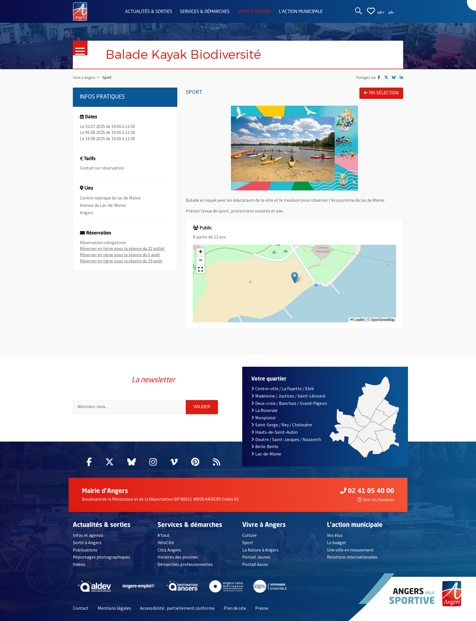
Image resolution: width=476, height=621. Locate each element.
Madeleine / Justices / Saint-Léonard (288, 396)
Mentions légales (114, 608)
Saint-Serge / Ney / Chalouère (281, 424)
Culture (249, 535)
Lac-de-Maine (266, 454)
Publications (85, 550)
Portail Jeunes (256, 557)
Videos (79, 564)
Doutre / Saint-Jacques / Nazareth (286, 439)
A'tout (164, 535)
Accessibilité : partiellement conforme (177, 608)
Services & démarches (205, 12)
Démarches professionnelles (185, 564)
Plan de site (235, 608)
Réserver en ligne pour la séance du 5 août (120, 254)
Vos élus (334, 535)
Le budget (336, 542)
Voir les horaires (375, 499)
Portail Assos (255, 564)
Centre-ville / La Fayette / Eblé (282, 388)
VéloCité (166, 542)
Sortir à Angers (87, 542)
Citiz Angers (169, 550)
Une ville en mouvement (350, 550)
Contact (81, 608)
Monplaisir (263, 417)
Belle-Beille (264, 446)
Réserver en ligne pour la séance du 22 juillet (122, 248)
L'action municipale (301, 12)
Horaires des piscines (178, 557)
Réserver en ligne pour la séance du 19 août (121, 261)
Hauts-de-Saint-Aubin (274, 432)
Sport (247, 542)
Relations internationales (352, 557)
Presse (261, 608)
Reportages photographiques (101, 557)
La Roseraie (264, 410)
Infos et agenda (88, 535)
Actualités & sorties (148, 12)
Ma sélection (381, 92)
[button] (294, 277)
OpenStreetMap (383, 320)
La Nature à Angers (260, 550)
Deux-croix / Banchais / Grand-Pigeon (289, 403)
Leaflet (357, 320)
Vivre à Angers (254, 12)
